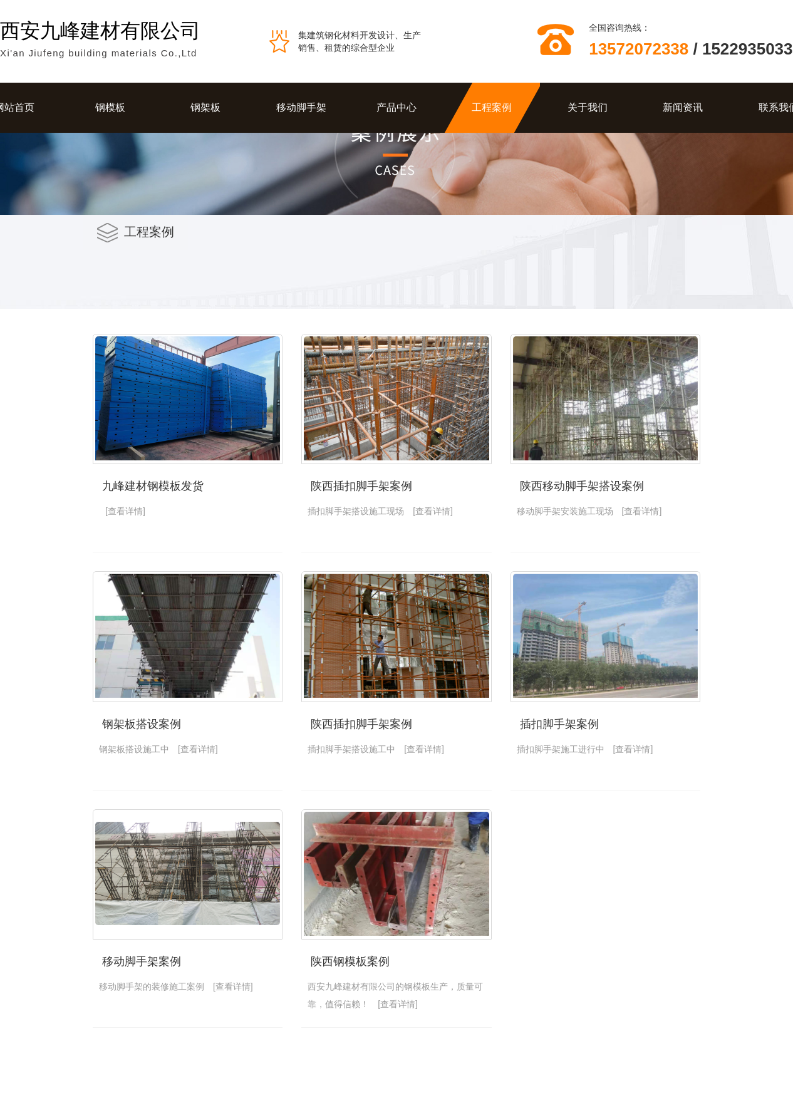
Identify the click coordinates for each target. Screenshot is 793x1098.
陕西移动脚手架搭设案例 (582, 486)
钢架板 (205, 107)
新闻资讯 (683, 107)
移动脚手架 (301, 107)
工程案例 (492, 107)
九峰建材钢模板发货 (153, 486)
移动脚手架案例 (141, 961)
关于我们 (588, 107)
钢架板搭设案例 (141, 724)
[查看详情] (125, 511)
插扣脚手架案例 (559, 724)
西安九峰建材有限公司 (100, 30)
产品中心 (396, 107)
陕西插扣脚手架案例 (361, 486)
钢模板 (110, 107)
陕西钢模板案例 (350, 961)
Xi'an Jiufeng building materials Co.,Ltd (98, 53)
